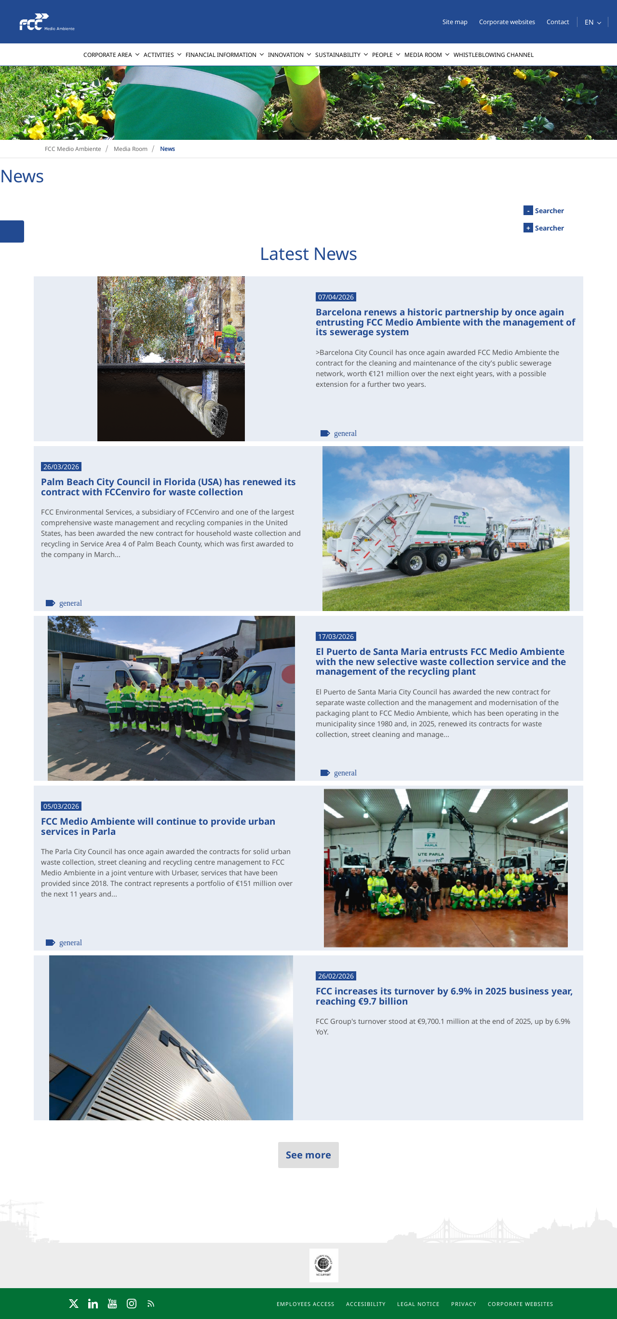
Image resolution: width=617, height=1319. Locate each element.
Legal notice (418, 1303)
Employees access (306, 1303)
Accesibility (366, 1303)
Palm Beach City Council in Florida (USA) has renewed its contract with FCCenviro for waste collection (168, 486)
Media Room (131, 149)
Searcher (543, 210)
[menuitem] (111, 54)
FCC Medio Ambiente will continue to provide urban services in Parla (158, 826)
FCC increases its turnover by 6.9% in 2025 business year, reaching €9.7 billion (444, 995)
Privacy (463, 1303)
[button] (592, 22)
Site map (455, 21)
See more (308, 1154)
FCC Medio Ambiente (73, 149)
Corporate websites (507, 21)
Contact (558, 21)
